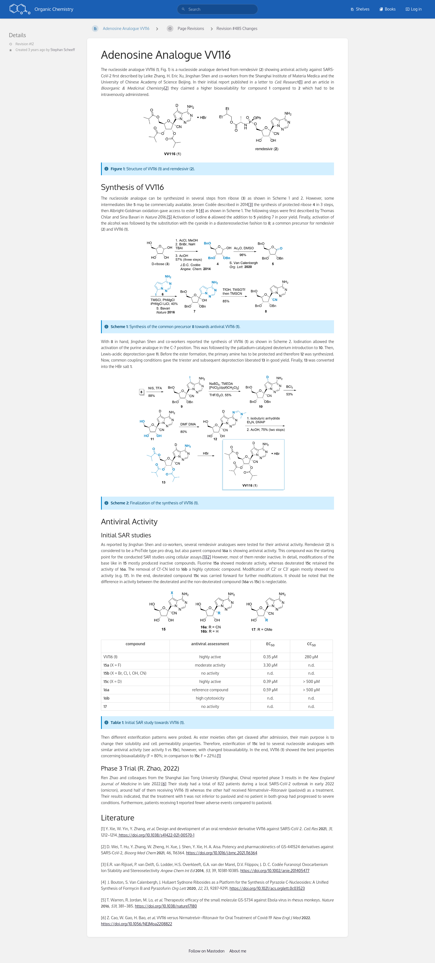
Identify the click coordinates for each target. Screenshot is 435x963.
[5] (169, 217)
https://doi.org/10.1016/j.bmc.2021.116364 (221, 852)
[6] (163, 783)
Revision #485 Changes (237, 28)
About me (237, 951)
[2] (166, 88)
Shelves (360, 9)
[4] (201, 210)
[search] (217, 9)
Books (387, 9)
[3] (250, 204)
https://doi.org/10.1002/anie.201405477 (274, 870)
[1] (301, 82)
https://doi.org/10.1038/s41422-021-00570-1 (156, 835)
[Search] (183, 9)
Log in (414, 9)
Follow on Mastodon (206, 951)
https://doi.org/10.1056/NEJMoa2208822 (136, 923)
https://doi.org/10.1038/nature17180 (166, 906)
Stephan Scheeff (62, 50)
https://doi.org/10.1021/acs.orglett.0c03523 (267, 888)
